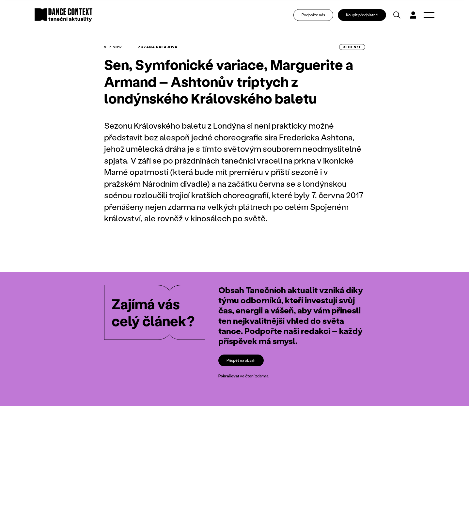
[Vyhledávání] (397, 15)
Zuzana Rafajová (158, 47)
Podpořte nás (313, 14)
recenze (352, 47)
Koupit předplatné (362, 14)
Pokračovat (228, 375)
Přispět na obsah (241, 360)
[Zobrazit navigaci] (429, 15)
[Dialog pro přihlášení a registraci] (413, 15)
